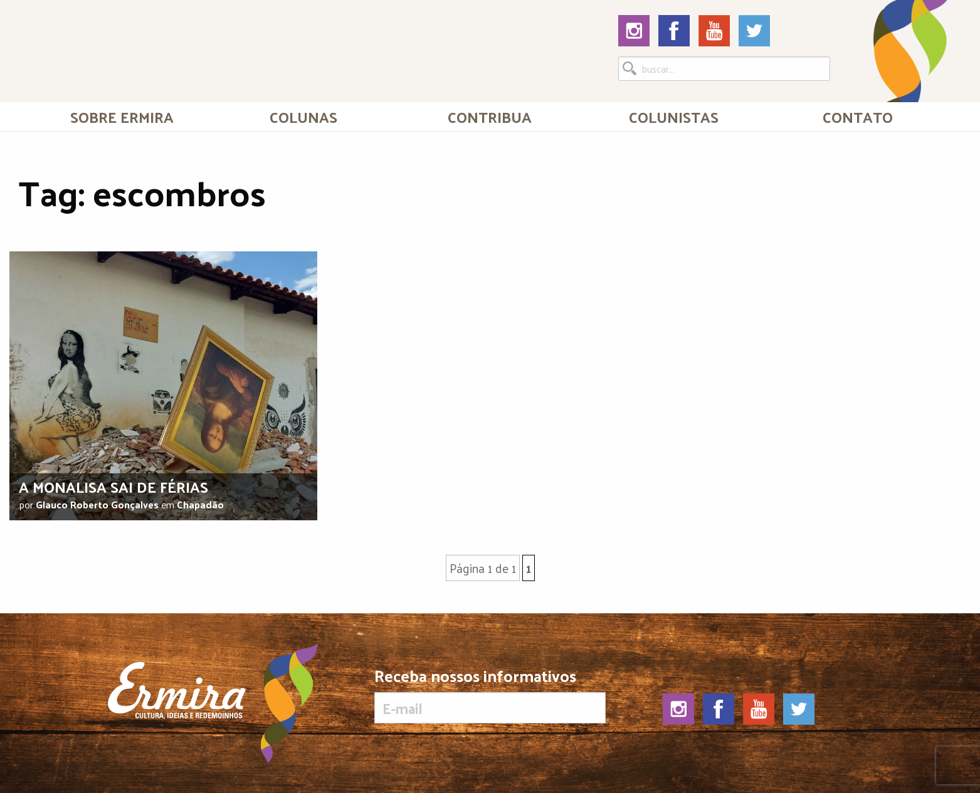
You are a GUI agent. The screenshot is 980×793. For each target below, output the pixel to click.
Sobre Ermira (122, 116)
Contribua (490, 116)
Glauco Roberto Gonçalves (97, 504)
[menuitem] (122, 116)
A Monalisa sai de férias (113, 486)
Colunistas (674, 116)
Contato (858, 116)
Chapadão (200, 504)
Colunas (303, 116)
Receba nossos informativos (489, 695)
